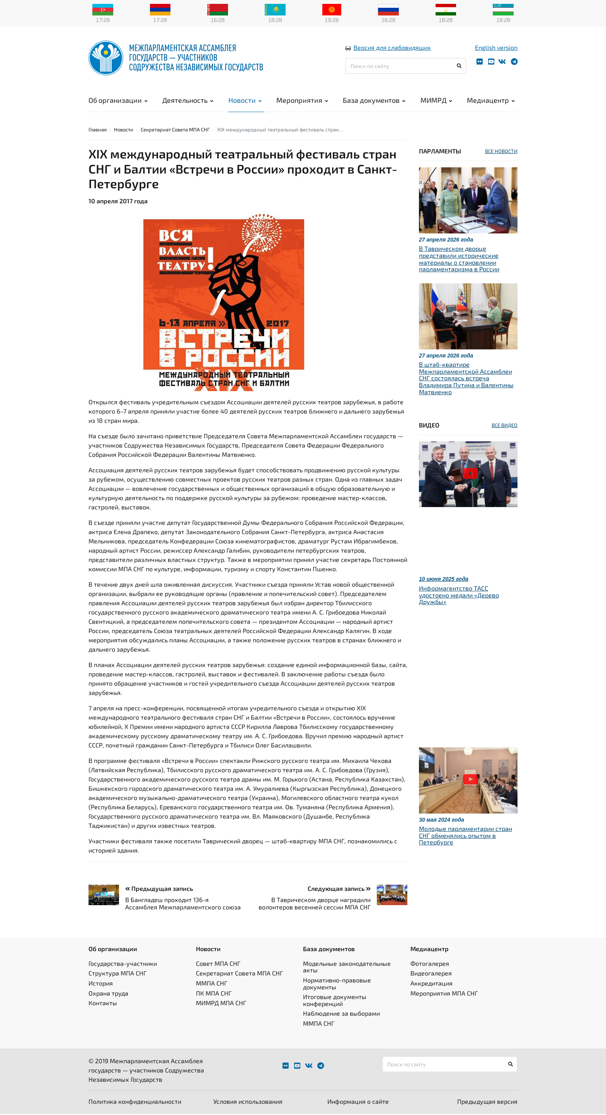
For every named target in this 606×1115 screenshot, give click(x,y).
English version (496, 47)
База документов (374, 100)
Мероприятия (302, 100)
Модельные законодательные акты (347, 968)
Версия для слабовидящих (392, 47)
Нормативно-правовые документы (337, 984)
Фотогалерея (429, 964)
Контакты (103, 1004)
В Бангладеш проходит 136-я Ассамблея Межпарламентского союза (183, 904)
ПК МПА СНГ (214, 994)
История (101, 984)
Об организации (118, 100)
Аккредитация (431, 984)
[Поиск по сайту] (406, 66)
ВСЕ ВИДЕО (504, 426)
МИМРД (436, 100)
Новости (245, 100)
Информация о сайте (358, 1102)
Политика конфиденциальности (135, 1102)
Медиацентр (491, 100)
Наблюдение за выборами (341, 1014)
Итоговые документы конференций (334, 1001)
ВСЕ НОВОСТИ (501, 152)
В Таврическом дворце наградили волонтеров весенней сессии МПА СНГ (315, 904)
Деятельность (187, 100)
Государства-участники (123, 964)
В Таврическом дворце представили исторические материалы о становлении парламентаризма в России (459, 260)
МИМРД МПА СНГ (221, 1004)
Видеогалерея (431, 974)
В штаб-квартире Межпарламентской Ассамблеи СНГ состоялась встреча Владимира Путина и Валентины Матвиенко (466, 379)
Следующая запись (339, 889)
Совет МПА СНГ (218, 964)
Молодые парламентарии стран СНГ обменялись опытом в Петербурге (465, 836)
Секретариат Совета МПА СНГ (175, 131)
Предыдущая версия (487, 1102)
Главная (98, 131)
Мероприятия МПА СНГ (444, 994)
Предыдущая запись (159, 889)
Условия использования (248, 1102)
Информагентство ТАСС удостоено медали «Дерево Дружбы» (459, 596)
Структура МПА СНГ (117, 974)
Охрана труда (108, 994)
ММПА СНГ (211, 984)
